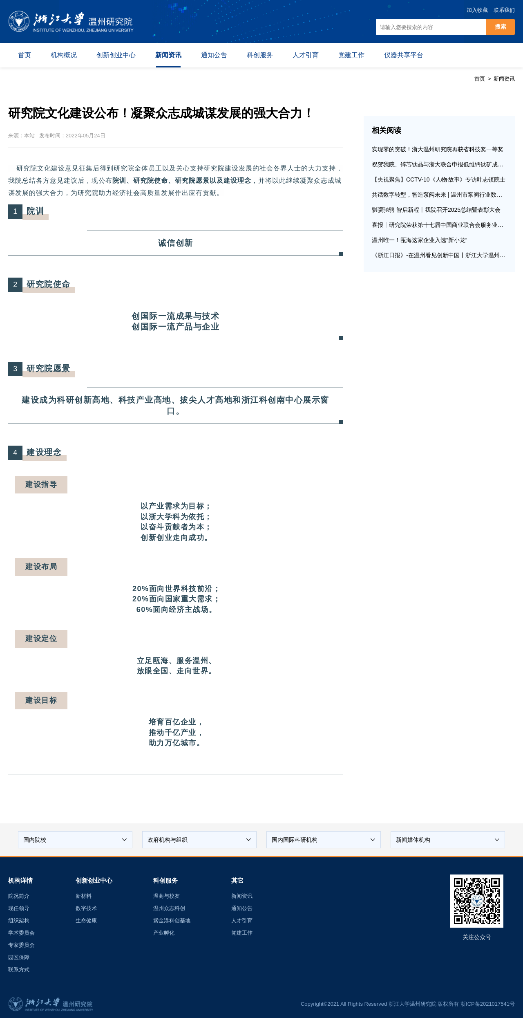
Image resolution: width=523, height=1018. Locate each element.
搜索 (500, 26)
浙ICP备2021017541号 (487, 1004)
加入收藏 (477, 10)
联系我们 (504, 10)
